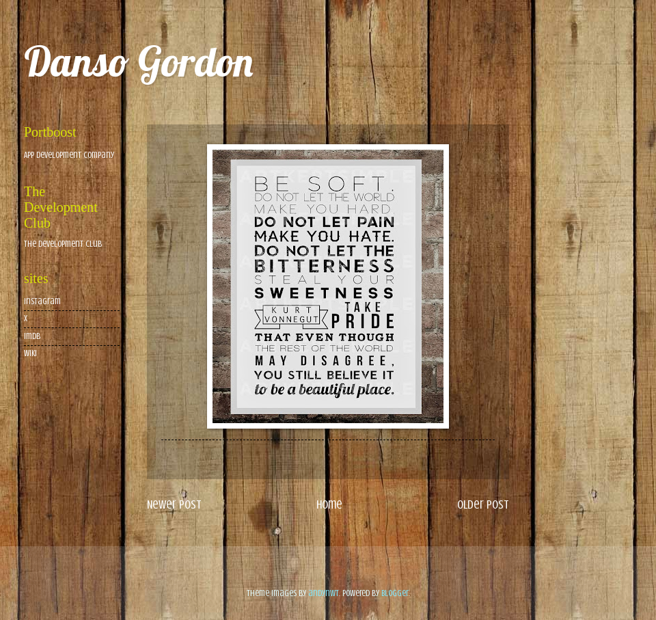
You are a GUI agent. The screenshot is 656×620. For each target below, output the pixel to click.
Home (329, 504)
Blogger (395, 593)
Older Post (483, 504)
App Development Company (69, 155)
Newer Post (174, 504)
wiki (30, 353)
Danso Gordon (138, 61)
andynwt (323, 593)
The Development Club (63, 244)
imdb (32, 336)
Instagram (42, 301)
